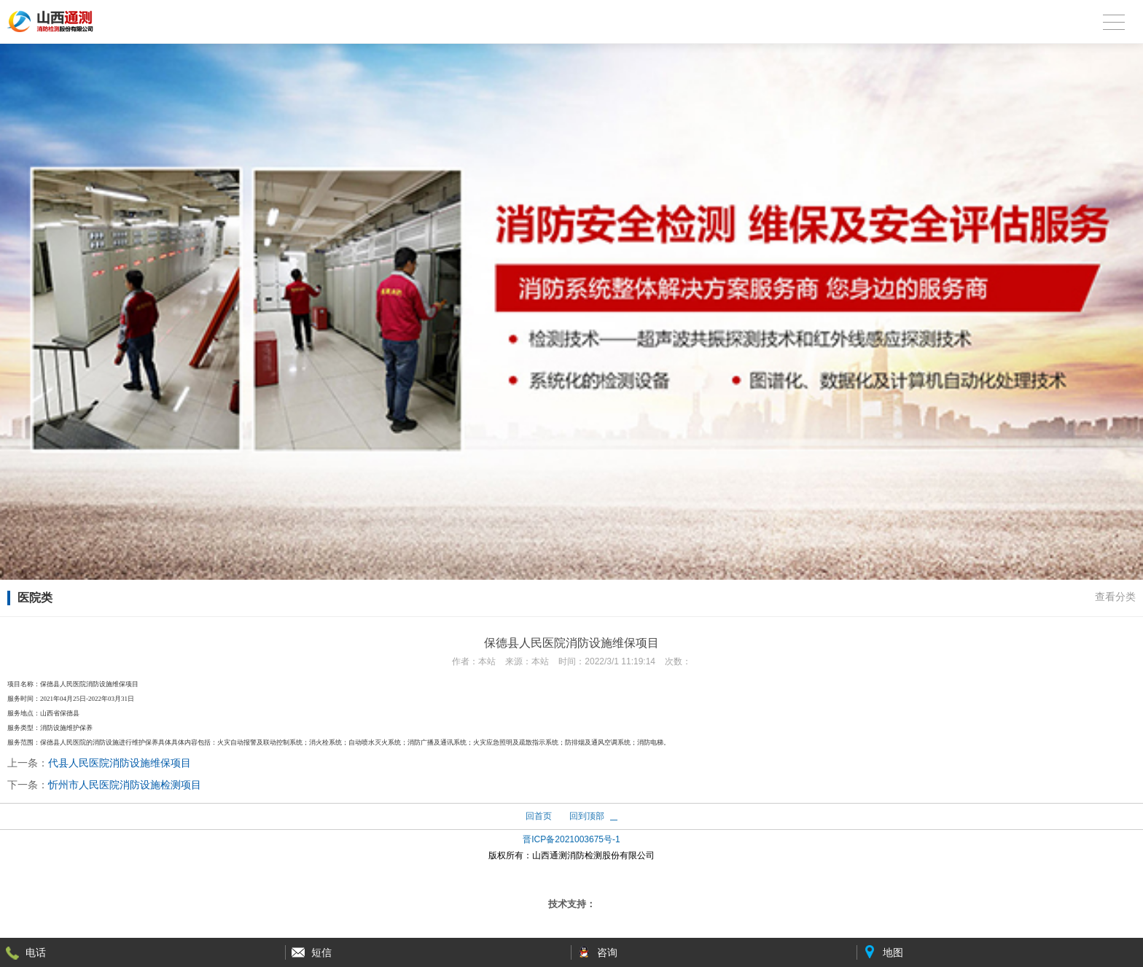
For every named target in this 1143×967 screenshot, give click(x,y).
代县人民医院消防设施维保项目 (119, 763)
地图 (893, 952)
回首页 (539, 816)
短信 (321, 952)
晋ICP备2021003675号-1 (571, 839)
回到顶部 (586, 816)
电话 (36, 952)
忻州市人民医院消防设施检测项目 (124, 785)
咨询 (607, 952)
